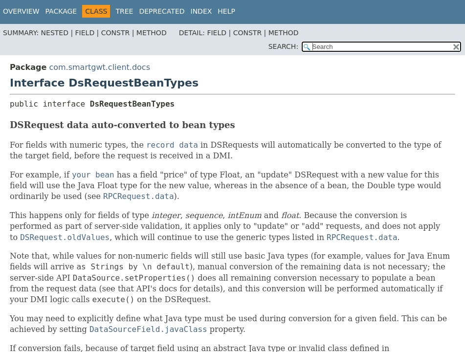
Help (226, 11)
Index (201, 11)
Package (61, 11)
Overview (21, 11)
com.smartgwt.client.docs (99, 67)
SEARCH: (283, 46)
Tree (124, 11)
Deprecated (161, 11)
